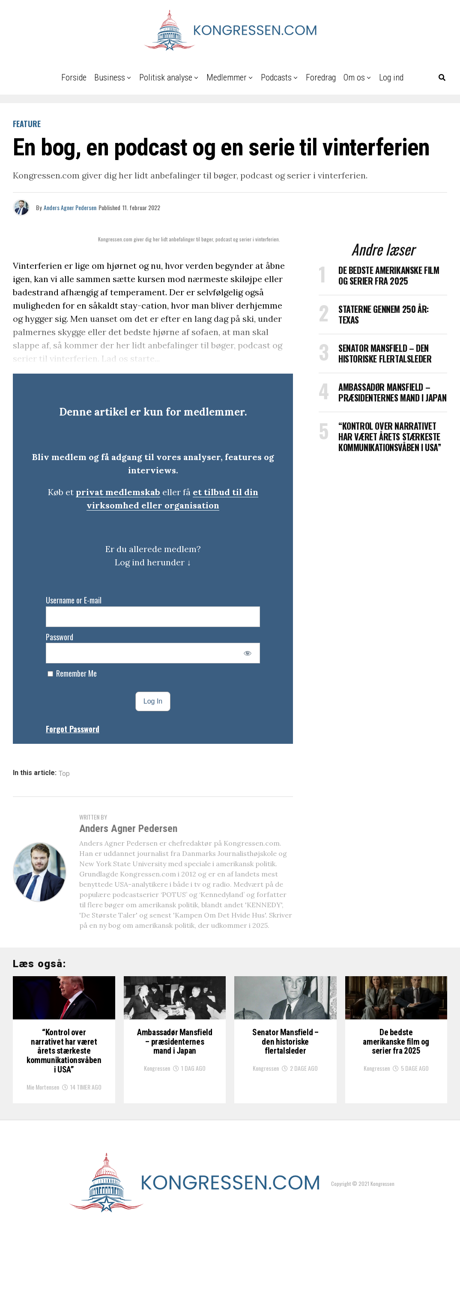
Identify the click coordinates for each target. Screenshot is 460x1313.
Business (109, 77)
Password (59, 636)
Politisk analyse (165, 77)
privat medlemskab (118, 492)
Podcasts (276, 77)
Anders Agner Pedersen (70, 207)
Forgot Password (72, 728)
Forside (74, 77)
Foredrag (321, 77)
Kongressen (157, 1145)
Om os (354, 77)
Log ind (391, 77)
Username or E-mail (74, 600)
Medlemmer (226, 77)
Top (64, 773)
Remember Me (72, 673)
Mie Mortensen (43, 1168)
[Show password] (248, 653)
